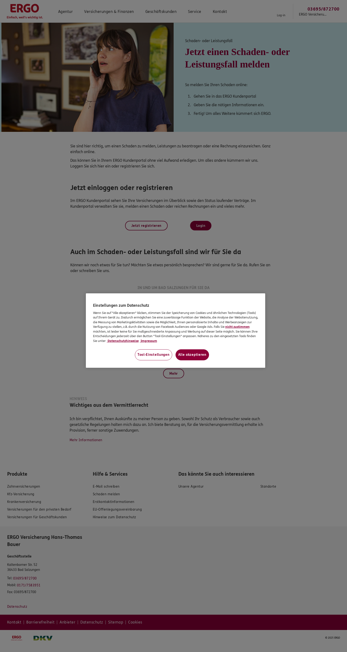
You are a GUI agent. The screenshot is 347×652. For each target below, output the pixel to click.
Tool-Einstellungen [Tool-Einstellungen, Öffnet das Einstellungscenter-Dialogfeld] (154, 355)
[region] (175, 330)
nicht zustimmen (237, 327)
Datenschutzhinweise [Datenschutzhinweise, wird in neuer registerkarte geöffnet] (123, 341)
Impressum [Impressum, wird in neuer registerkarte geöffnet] (148, 341)
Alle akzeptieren (192, 355)
